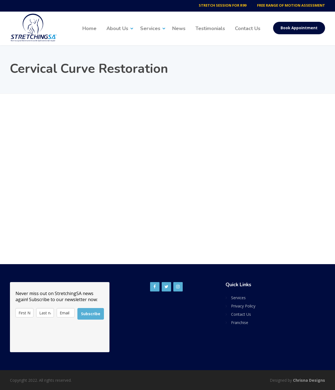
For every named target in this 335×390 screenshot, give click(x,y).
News (178, 28)
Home (89, 28)
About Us (117, 28)
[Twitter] (166, 286)
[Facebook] (154, 286)
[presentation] (57, 336)
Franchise (239, 322)
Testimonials (210, 28)
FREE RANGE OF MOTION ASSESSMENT (291, 5)
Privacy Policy (243, 306)
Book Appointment (299, 27)
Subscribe (90, 313)
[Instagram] (178, 286)
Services (150, 28)
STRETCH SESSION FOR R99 (222, 5)
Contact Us (247, 28)
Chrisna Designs (309, 380)
